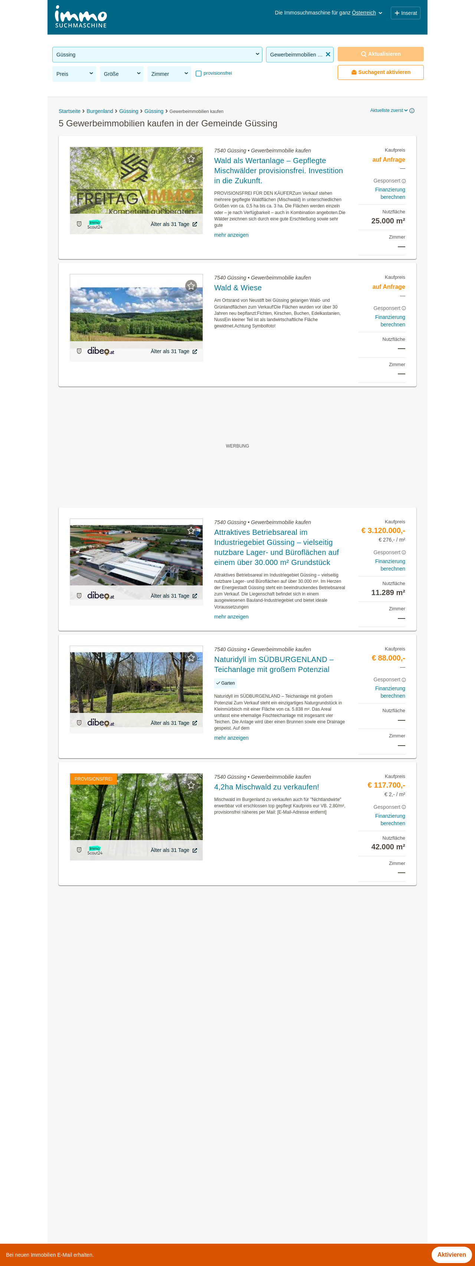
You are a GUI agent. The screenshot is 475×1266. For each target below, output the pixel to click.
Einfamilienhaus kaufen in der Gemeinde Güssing (118, 1144)
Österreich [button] (368, 13)
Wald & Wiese (238, 288)
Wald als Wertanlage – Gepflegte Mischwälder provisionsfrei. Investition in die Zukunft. (278, 170)
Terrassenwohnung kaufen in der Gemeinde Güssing (122, 1128)
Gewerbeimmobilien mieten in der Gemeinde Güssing (123, 1111)
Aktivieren (452, 1255)
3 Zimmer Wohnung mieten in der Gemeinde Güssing (123, 1177)
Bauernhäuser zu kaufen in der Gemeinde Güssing (120, 1160)
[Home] (81, 17)
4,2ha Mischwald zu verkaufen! (266, 787)
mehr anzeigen (231, 235)
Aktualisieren (381, 54)
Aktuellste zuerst (389, 110)
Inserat (405, 13)
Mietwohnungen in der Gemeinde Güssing (108, 1095)
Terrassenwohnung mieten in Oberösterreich (111, 1241)
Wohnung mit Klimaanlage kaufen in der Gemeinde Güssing (132, 1193)
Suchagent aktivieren (381, 72)
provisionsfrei (217, 73)
